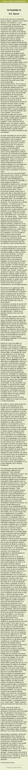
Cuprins (9, 767)
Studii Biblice (17, 767)
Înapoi (5, 1)
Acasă (11, 1)
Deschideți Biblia (19, 1)
